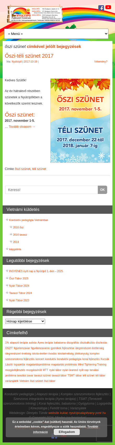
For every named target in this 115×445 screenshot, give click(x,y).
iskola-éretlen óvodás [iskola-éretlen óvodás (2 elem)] (44, 353)
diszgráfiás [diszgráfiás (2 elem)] (73, 342)
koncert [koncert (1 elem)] (39, 359)
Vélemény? (100, 61)
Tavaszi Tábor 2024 (20, 293)
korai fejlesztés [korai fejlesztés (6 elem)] (91, 359)
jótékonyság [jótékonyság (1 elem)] (82, 353)
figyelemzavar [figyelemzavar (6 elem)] (22, 348)
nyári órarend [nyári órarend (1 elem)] (70, 370)
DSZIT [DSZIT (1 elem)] (9, 348)
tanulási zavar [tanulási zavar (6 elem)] (25, 375)
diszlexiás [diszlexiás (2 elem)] (101, 342)
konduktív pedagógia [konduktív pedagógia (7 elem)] (69, 359)
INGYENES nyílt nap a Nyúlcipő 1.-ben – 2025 (36, 271)
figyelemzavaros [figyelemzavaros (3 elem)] (40, 348)
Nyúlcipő (17, 61)
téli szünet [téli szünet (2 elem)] (88, 375)
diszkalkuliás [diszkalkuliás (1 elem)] (87, 342)
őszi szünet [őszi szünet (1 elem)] (36, 381)
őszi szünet (22, 169)
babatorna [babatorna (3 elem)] (60, 342)
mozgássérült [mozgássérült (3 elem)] (34, 370)
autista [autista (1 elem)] (33, 342)
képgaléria (15, 249)
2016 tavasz (20, 234)
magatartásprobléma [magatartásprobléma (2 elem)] (38, 364)
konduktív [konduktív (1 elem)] (50, 359)
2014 (16, 242)
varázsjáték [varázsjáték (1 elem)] (12, 381)
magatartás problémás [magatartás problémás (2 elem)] (64, 364)
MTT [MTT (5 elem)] (45, 370)
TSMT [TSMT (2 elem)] (71, 375)
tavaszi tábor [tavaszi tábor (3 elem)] (59, 375)
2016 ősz (18, 227)
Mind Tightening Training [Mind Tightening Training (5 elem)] (92, 364)
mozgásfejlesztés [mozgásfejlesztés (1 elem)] (15, 370)
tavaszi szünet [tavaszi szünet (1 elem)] (42, 375)
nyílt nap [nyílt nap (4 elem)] (84, 370)
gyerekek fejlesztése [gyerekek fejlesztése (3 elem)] (63, 348)
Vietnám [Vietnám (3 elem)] (24, 381)
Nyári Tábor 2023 (19, 300)
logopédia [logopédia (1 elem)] (19, 364)
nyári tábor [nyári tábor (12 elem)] (55, 370)
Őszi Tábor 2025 (18, 278)
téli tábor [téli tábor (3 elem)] (100, 375)
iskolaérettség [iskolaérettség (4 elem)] (66, 353)
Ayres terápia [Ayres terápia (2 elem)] (45, 342)
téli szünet (39, 169)
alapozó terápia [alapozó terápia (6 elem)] (19, 342)
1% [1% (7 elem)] (7, 342)
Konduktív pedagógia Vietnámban (28, 220)
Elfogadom (67, 432)
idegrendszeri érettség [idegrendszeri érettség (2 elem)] (18, 353)
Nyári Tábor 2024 (19, 285)
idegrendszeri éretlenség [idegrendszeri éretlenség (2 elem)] (89, 348)
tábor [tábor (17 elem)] (79, 375)
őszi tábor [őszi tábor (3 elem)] (49, 381)
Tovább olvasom (22, 127)
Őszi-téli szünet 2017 (29, 56)
